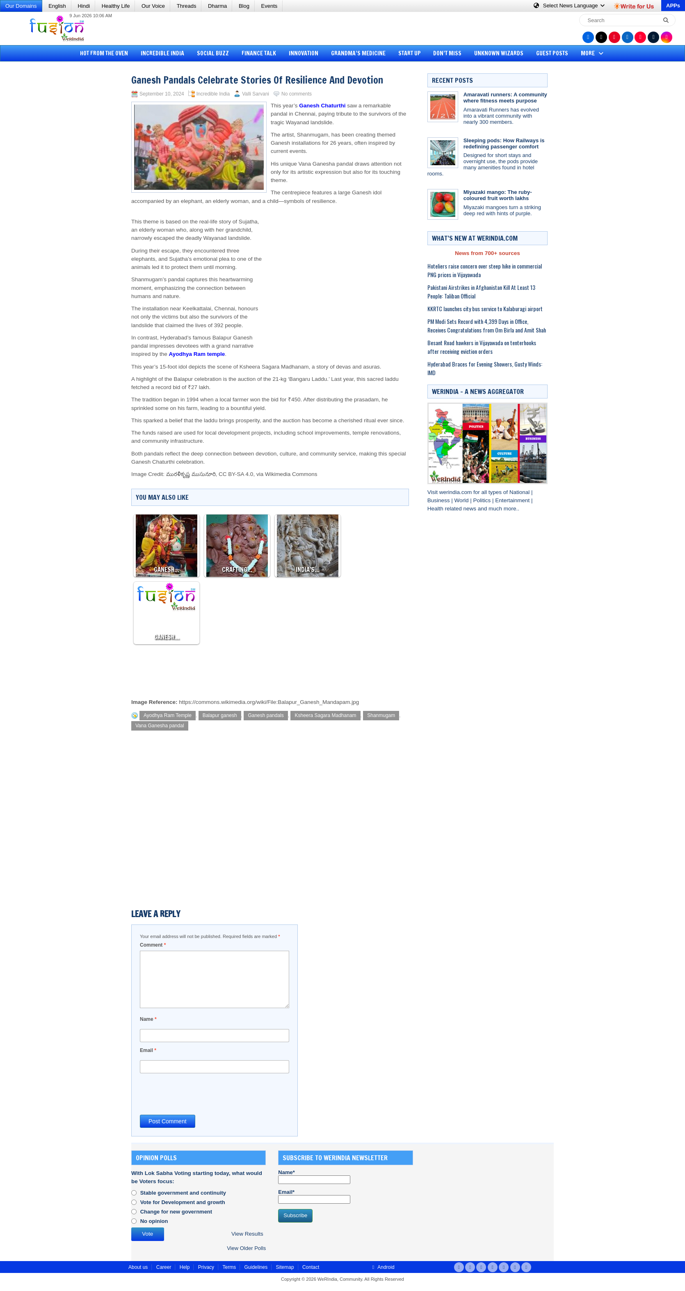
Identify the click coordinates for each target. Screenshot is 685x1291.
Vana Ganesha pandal (159, 726)
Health (436, 508)
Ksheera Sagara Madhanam (325, 715)
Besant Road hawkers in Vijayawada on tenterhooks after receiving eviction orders (481, 346)
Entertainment (513, 500)
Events (269, 6)
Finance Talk (259, 53)
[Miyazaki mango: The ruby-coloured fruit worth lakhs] (442, 204)
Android (382, 1267)
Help (185, 1267)
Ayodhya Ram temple (197, 354)
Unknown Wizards (498, 53)
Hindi (84, 6)
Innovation (303, 53)
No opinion (154, 1221)
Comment (153, 945)
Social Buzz (213, 53)
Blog (244, 6)
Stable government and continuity (183, 1193)
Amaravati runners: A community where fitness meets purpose (505, 97)
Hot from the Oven (104, 53)
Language (569, 5)
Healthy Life (116, 6)
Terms (229, 1267)
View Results (247, 1234)
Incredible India (162, 53)
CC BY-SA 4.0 (236, 474)
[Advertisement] (37, 191)
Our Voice (153, 6)
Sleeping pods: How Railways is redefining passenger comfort (504, 143)
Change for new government (176, 1212)
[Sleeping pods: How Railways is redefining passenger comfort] (442, 152)
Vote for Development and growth (182, 1202)
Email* (314, 1196)
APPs (673, 5)
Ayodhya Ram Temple (168, 715)
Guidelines (255, 1267)
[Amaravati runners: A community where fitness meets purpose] (442, 106)
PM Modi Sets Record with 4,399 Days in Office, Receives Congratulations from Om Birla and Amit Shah (486, 325)
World (462, 500)
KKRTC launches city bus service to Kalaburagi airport (485, 308)
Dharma (217, 6)
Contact (310, 1267)
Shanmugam (381, 715)
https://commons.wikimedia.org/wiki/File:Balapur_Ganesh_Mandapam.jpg (269, 702)
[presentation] (202, 1093)
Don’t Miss (447, 53)
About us (138, 1267)
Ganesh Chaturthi (322, 105)
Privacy (206, 1267)
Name (148, 1019)
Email (148, 1050)
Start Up (409, 53)
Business (439, 500)
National (520, 492)
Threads (186, 6)
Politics (482, 500)
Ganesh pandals (265, 715)
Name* (314, 1176)
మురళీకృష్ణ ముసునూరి (191, 474)
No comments (296, 94)
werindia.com (456, 492)
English (57, 6)
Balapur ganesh (220, 715)
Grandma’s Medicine (358, 53)
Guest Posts (552, 53)
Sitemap (285, 1267)
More (593, 53)
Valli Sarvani (255, 94)
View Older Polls (246, 1248)
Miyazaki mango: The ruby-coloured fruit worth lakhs (498, 195)
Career (163, 1267)
